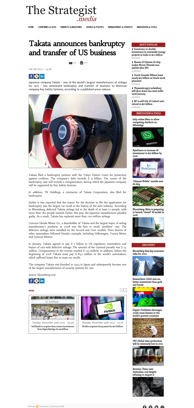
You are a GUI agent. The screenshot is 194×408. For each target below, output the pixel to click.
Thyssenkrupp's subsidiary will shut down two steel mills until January (147, 91)
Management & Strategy (120, 26)
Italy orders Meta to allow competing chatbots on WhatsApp (145, 121)
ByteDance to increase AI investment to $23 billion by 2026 (146, 152)
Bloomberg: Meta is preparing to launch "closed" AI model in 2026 (148, 210)
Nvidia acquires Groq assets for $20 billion (102, 326)
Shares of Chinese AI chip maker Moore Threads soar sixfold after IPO (146, 65)
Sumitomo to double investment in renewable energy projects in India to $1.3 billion (148, 52)
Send (70, 62)
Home (31, 26)
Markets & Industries (71, 26)
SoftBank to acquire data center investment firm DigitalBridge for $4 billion (52, 328)
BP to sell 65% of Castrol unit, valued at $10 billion (148, 103)
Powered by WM (57, 401)
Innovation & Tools (147, 26)
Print (85, 62)
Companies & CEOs (47, 26)
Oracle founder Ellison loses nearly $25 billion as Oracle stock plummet (148, 78)
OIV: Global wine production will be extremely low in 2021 (147, 338)
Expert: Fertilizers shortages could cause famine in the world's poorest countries (146, 309)
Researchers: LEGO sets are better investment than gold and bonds (146, 278)
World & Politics (95, 26)
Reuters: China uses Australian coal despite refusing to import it (148, 367)
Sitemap (31, 401)
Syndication (44, 401)
